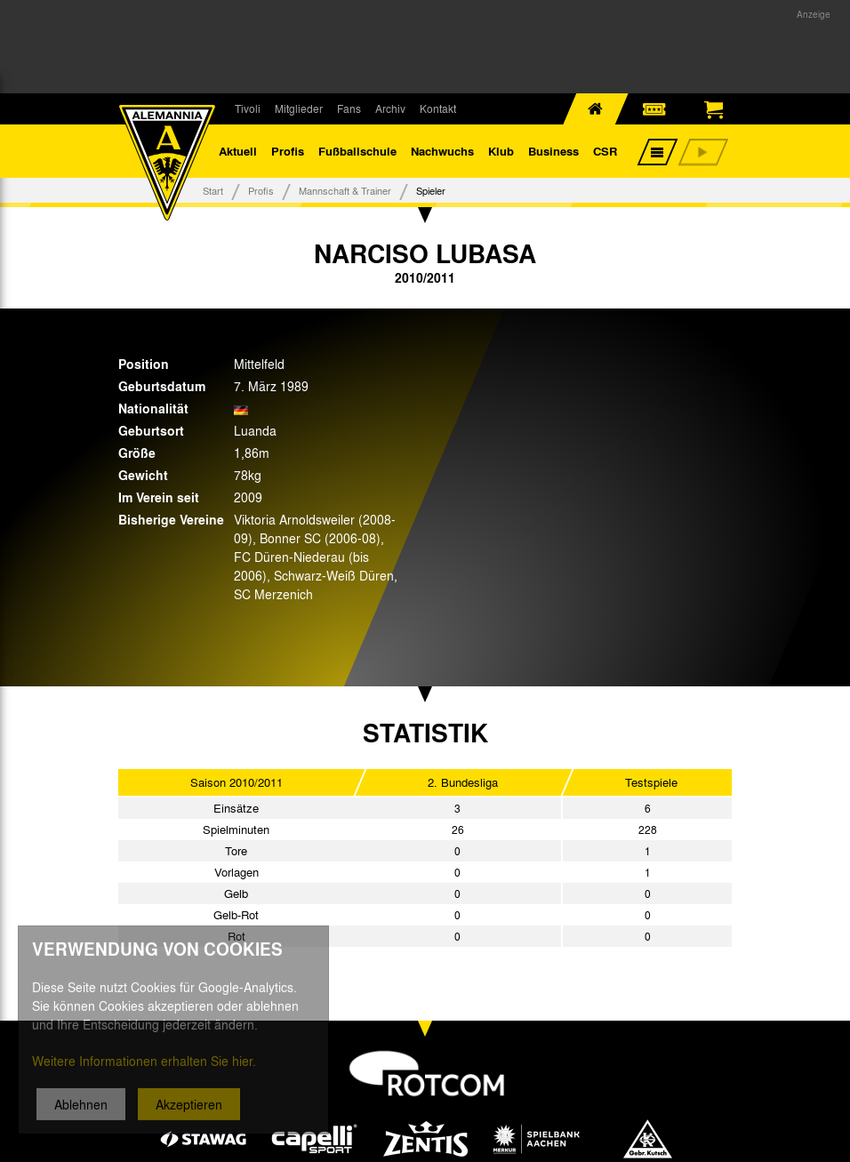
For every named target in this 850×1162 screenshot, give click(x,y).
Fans (349, 108)
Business (553, 150)
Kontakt (438, 108)
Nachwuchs (442, 150)
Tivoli (248, 108)
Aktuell (238, 150)
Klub (501, 150)
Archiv (390, 108)
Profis (287, 150)
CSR (605, 150)
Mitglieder (299, 108)
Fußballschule (357, 150)
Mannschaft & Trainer (345, 190)
